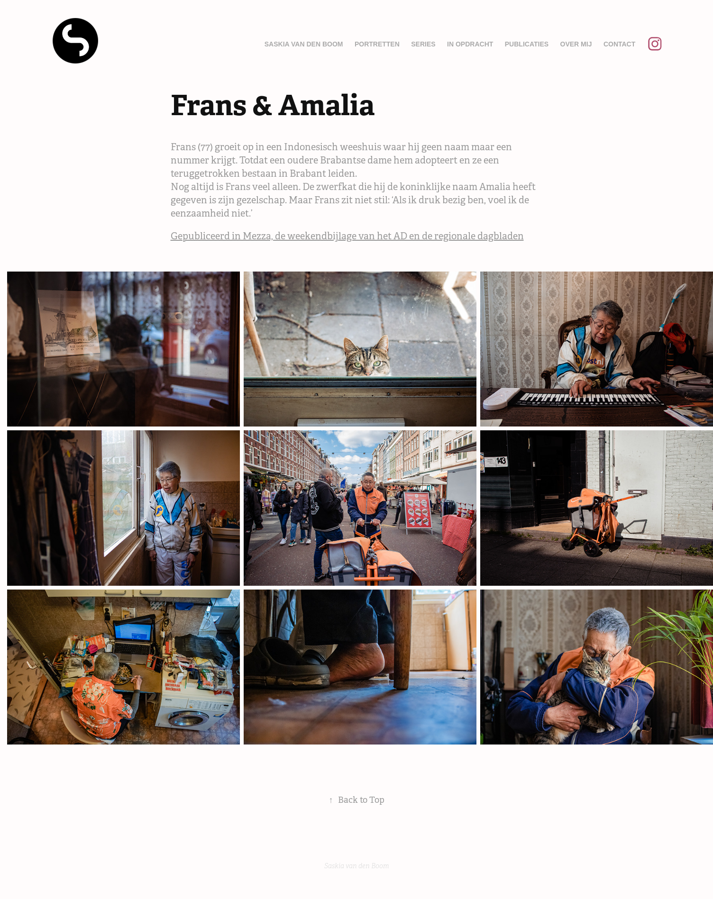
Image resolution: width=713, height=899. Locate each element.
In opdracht (470, 44)
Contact (619, 44)
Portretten (377, 44)
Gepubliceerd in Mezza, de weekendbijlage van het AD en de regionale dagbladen (347, 236)
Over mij (576, 44)
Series (423, 44)
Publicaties (526, 44)
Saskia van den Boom (304, 44)
